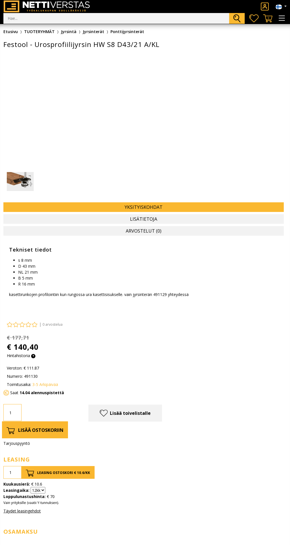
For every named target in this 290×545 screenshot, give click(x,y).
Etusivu (10, 31)
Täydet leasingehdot (22, 511)
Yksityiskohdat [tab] (144, 207)
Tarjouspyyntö (16, 443)
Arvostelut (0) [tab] (143, 231)
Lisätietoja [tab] (143, 219)
